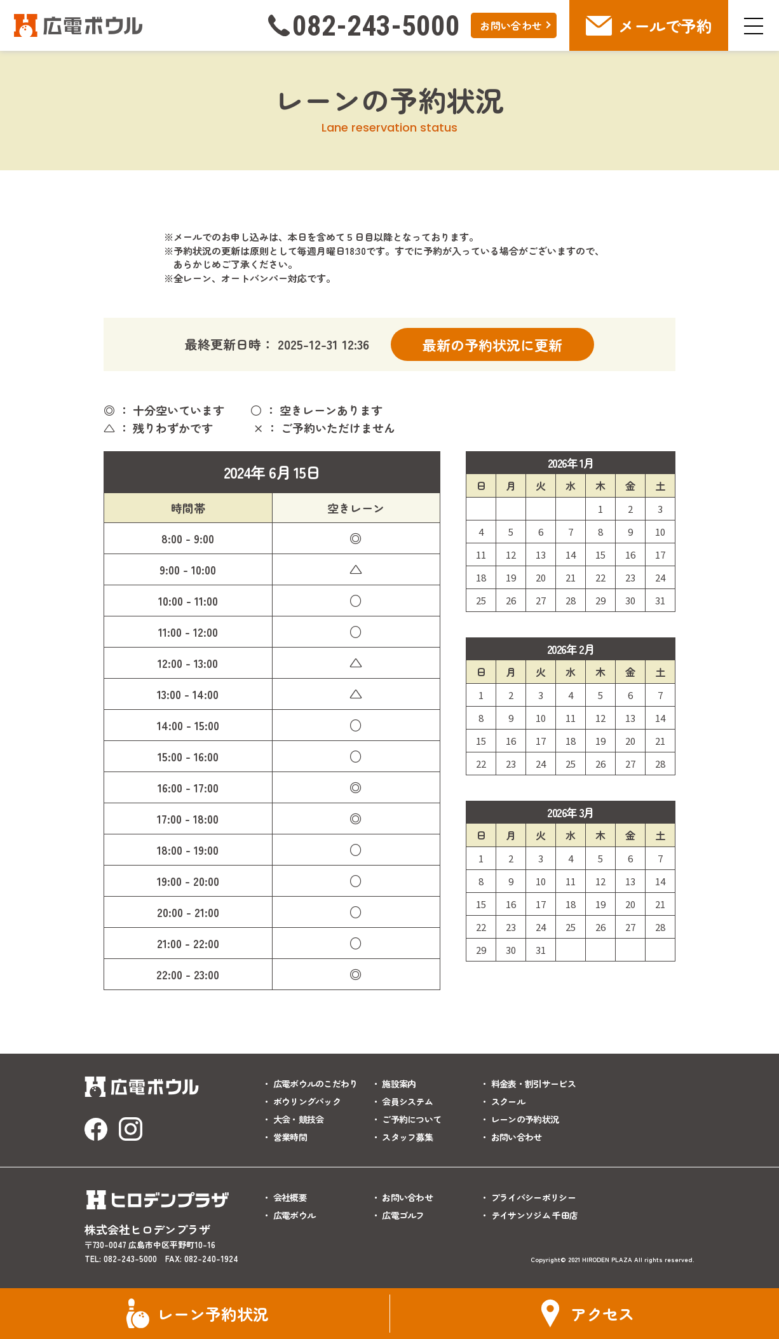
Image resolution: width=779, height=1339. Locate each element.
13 (541, 554)
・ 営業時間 (284, 1137)
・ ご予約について (407, 1119)
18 (481, 577)
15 (600, 554)
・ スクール (502, 1101)
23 (630, 577)
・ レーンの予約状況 (519, 1119)
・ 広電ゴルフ (398, 1215)
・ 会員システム (402, 1101)
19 (511, 577)
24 (660, 577)
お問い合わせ (511, 25)
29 (600, 600)
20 (541, 577)
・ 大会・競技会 (292, 1119)
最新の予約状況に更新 (492, 344)
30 (630, 600)
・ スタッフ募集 (402, 1137)
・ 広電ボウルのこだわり (310, 1083)
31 (660, 600)
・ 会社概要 (284, 1197)
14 (571, 554)
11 (481, 554)
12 (511, 554)
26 (511, 600)
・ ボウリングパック (301, 1101)
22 (600, 577)
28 (571, 600)
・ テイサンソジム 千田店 (529, 1215)
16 (630, 554)
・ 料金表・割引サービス (528, 1083)
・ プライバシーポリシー (528, 1197)
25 (481, 600)
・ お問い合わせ (510, 1137)
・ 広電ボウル (288, 1215)
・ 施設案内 (394, 1083)
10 (660, 531)
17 (660, 554)
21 (571, 577)
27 (541, 600)
